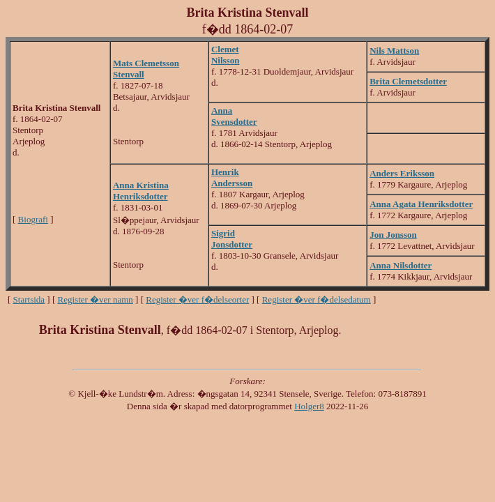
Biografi (33, 219)
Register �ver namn (95, 299)
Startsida (29, 299)
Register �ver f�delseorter (197, 299)
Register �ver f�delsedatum (316, 299)
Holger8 (309, 406)
